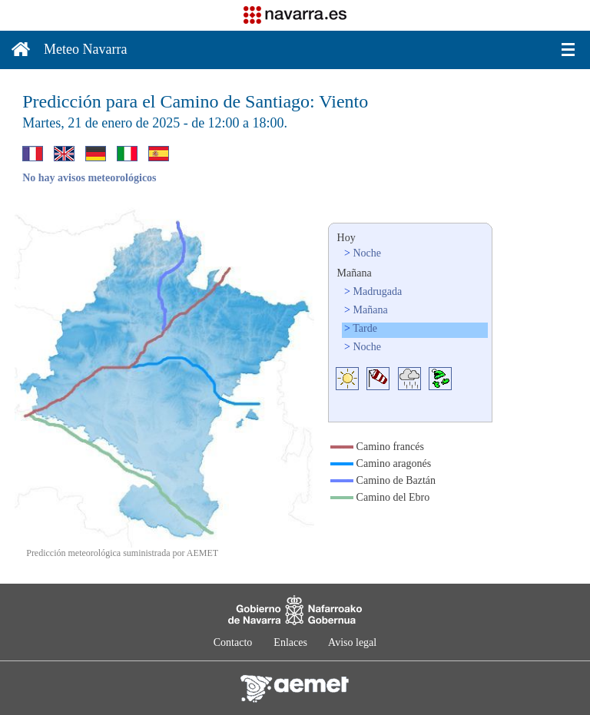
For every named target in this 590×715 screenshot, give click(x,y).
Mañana (370, 310)
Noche (367, 253)
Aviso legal (352, 642)
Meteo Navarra (85, 49)
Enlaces (290, 642)
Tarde (365, 328)
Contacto (233, 642)
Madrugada (378, 291)
